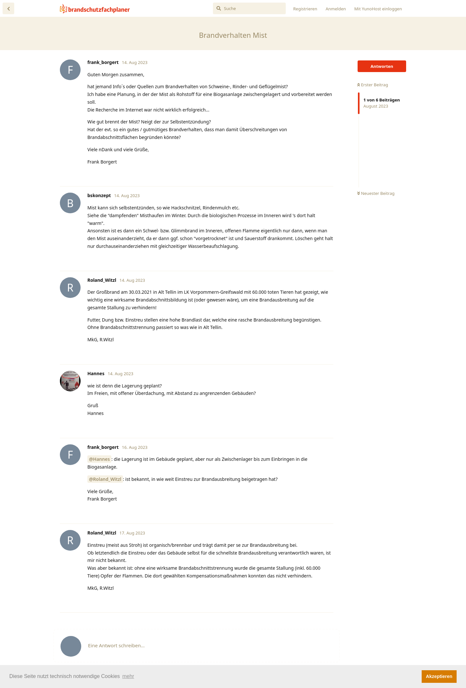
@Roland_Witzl (105, 479)
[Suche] (249, 8)
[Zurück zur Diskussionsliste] (8, 8)
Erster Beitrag (372, 85)
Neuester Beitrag (375, 193)
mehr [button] (128, 676)
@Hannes (99, 459)
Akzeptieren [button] (439, 676)
